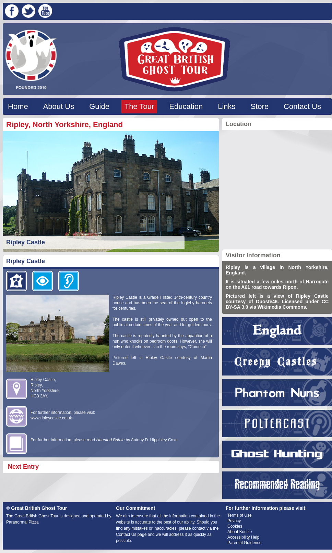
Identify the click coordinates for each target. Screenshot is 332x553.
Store (260, 106)
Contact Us (302, 106)
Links (226, 106)
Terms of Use (239, 515)
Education (186, 106)
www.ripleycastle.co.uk (51, 418)
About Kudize (239, 531)
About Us (58, 106)
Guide (99, 106)
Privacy (234, 520)
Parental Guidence (244, 542)
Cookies (234, 526)
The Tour (139, 106)
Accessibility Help (243, 537)
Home (18, 106)
